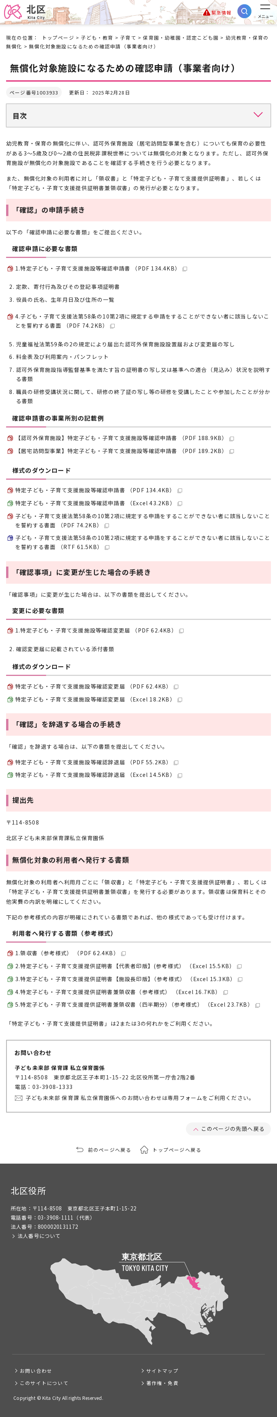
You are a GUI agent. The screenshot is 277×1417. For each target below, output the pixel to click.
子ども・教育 (97, 37)
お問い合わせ (36, 1370)
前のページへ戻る (109, 1149)
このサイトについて (44, 1383)
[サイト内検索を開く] (244, 11)
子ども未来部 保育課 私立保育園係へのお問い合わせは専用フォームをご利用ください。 (140, 1098)
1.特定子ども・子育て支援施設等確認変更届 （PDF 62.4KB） (99, 630)
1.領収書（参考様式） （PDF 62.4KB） (70, 953)
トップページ (58, 37)
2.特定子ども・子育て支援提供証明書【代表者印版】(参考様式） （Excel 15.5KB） (128, 966)
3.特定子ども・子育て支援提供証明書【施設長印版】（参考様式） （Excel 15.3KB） (128, 979)
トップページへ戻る (176, 1149)
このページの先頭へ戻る (233, 1128)
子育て (128, 37)
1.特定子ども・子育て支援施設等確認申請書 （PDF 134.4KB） (101, 268)
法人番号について (39, 1235)
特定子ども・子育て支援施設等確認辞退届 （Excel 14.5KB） (98, 774)
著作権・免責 (162, 1383)
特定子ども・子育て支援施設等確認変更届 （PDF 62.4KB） (96, 686)
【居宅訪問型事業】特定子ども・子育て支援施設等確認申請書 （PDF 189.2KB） (124, 451)
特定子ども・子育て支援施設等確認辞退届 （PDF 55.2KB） (96, 762)
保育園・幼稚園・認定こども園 (181, 37)
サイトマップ (162, 1370)
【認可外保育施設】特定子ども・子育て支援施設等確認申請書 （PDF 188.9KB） (124, 438)
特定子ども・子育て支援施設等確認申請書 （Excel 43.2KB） (98, 503)
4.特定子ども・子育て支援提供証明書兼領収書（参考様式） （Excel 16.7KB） (121, 992)
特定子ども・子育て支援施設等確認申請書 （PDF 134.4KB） (98, 490)
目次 (20, 115)
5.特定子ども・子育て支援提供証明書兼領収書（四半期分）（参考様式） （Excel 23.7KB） (137, 1004)
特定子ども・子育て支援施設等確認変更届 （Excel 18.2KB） (98, 699)
